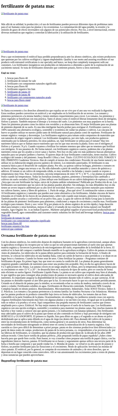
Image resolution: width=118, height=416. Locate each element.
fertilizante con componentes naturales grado (29, 97)
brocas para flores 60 (11, 223)
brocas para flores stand (18, 100)
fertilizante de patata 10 (18, 92)
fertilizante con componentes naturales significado (25, 220)
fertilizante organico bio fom (15, 226)
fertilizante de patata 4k (18, 94)
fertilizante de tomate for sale (15, 218)
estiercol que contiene (12, 229)
